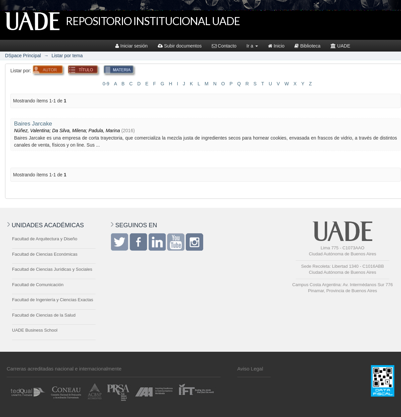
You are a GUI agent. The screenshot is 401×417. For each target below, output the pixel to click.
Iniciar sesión (131, 46)
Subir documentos (180, 46)
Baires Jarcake (33, 123)
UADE (340, 46)
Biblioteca (307, 46)
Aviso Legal (250, 368)
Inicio (276, 46)
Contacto (224, 46)
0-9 (106, 83)
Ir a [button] (252, 46)
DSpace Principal (23, 55)
